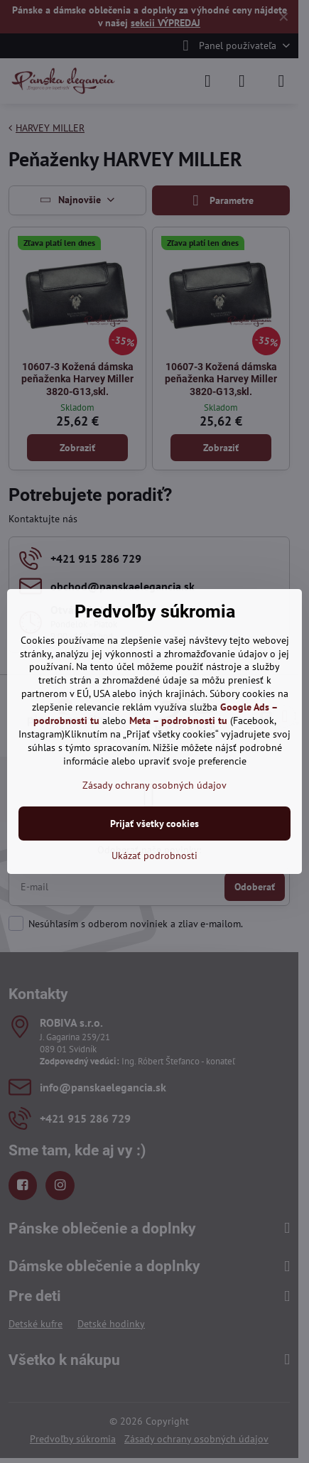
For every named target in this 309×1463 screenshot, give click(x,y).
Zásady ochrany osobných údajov (154, 785)
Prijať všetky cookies (154, 823)
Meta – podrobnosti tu (178, 720)
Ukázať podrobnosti (154, 855)
